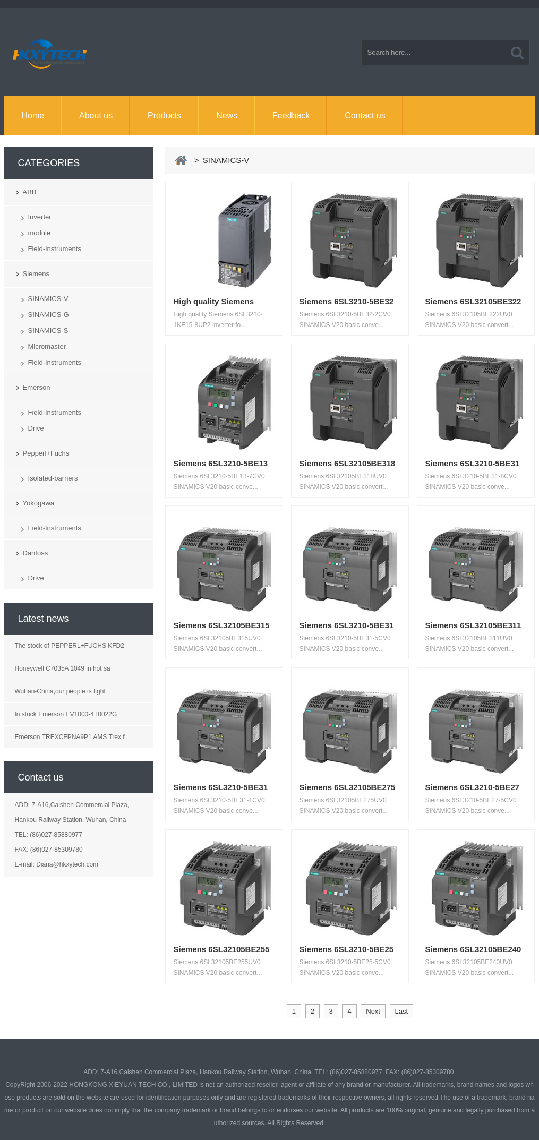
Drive (36, 428)
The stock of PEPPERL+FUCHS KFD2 (69, 645)
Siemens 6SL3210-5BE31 (472, 463)
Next (373, 1011)
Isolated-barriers (53, 478)
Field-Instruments (54, 249)
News (226, 115)
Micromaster (47, 346)
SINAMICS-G (48, 315)
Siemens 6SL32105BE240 (473, 949)
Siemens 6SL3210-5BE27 (472, 787)
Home (32, 115)
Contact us (365, 115)
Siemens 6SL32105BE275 (348, 787)
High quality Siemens (214, 301)
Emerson (36, 387)
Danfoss (35, 553)
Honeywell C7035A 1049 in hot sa (62, 668)
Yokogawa (39, 503)
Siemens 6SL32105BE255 (222, 949)
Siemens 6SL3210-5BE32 (347, 301)
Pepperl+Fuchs (46, 453)
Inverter (40, 217)
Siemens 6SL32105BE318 (348, 463)
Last (401, 1011)
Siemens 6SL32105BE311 (473, 625)
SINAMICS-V (48, 299)
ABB (30, 192)
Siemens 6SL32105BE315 (222, 625)
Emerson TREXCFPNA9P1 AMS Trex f (70, 737)
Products (164, 115)
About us (96, 115)
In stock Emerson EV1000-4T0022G (66, 714)
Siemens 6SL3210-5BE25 (347, 949)
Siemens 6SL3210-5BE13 (221, 463)
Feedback (291, 115)
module (39, 233)
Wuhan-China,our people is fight (60, 691)
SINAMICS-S (48, 331)
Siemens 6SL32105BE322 (473, 301)
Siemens (36, 274)
